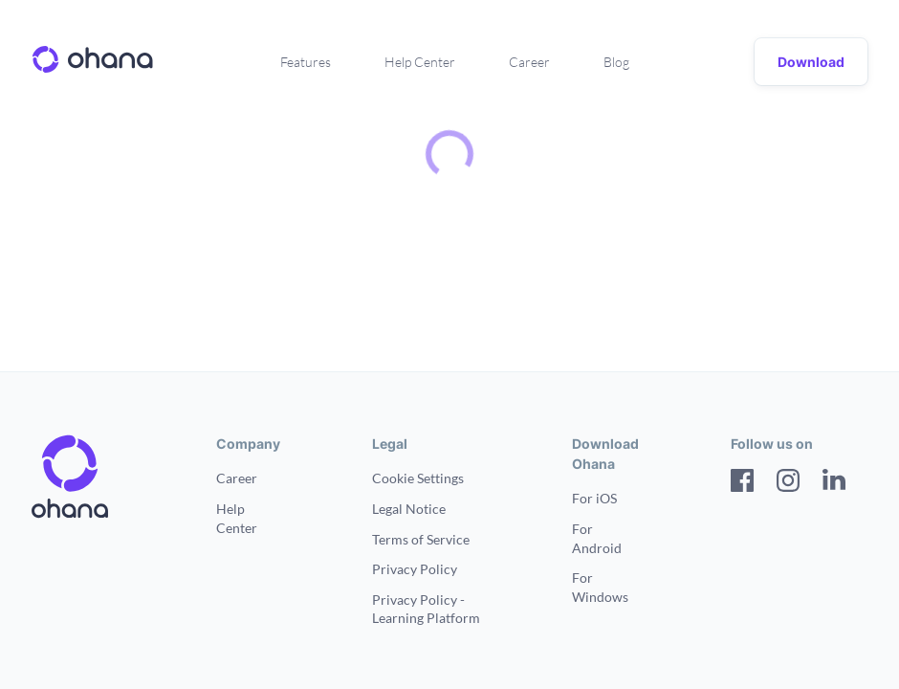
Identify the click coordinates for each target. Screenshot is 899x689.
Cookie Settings (418, 478)
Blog (616, 62)
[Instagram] (788, 483)
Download (811, 62)
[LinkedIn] (833, 483)
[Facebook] (742, 483)
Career (529, 62)
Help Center (419, 62)
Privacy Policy (414, 569)
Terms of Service (421, 539)
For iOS (594, 498)
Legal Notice (409, 508)
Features (305, 62)
